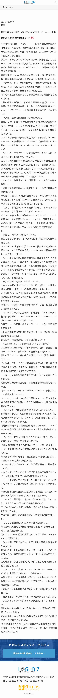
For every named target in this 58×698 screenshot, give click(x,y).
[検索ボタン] (55, 2)
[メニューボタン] (4, 2)
